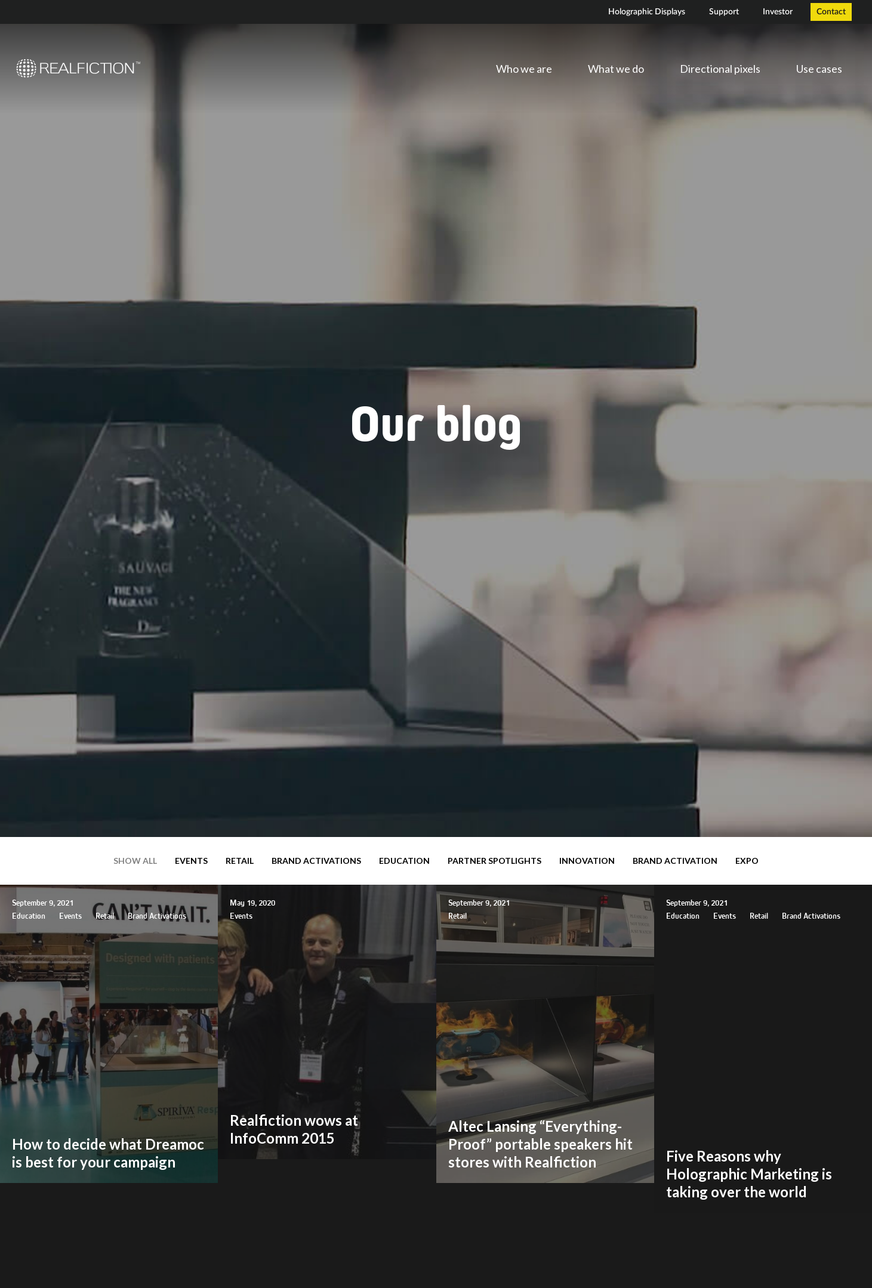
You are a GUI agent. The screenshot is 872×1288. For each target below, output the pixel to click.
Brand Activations (316, 860)
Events (191, 860)
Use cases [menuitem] (819, 68)
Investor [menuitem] (778, 12)
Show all (135, 860)
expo (747, 860)
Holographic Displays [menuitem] (646, 12)
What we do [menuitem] (616, 68)
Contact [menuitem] (831, 12)
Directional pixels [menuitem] (720, 68)
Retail (240, 860)
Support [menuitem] (724, 12)
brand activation (675, 860)
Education (404, 860)
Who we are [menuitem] (524, 68)
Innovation (587, 860)
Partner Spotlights (494, 860)
